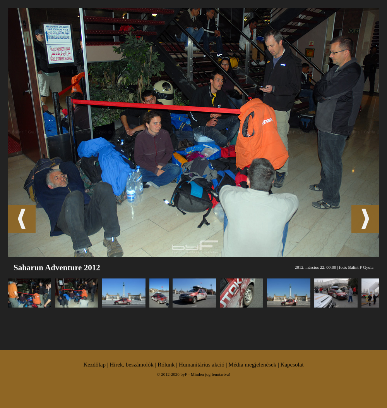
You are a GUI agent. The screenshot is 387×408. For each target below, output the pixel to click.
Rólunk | (168, 364)
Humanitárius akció (201, 364)
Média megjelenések (252, 364)
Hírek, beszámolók (131, 364)
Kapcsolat (292, 364)
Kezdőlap (94, 364)
